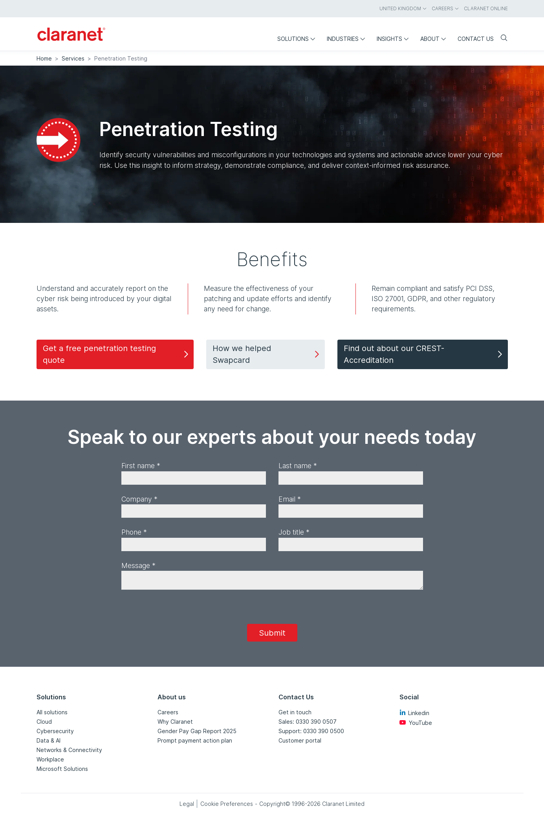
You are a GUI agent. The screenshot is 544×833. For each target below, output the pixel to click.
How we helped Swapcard (266, 354)
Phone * (134, 532)
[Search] (501, 38)
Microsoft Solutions (62, 768)
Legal (187, 803)
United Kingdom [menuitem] (403, 8)
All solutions (52, 712)
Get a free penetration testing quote (117, 354)
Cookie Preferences (226, 803)
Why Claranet (175, 721)
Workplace (50, 759)
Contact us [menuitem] (476, 38)
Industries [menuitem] (348, 38)
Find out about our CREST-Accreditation (424, 354)
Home (44, 58)
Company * (139, 499)
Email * (289, 499)
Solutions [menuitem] (298, 38)
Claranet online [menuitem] (486, 8)
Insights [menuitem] (394, 38)
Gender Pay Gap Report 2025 (197, 731)
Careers (168, 712)
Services (73, 58)
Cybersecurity (55, 731)
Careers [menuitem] (445, 8)
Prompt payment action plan (195, 740)
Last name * (297, 466)
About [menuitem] (435, 38)
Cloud (44, 721)
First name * (140, 466)
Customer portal (299, 740)
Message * (138, 565)
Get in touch (294, 712)
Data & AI (48, 740)
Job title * (294, 532)
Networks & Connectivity (69, 750)
